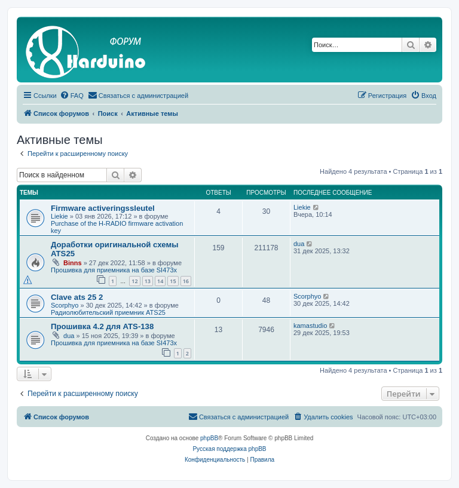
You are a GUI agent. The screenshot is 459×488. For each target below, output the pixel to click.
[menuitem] (72, 95)
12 (134, 281)
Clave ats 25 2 (77, 297)
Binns (72, 262)
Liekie (59, 216)
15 (173, 281)
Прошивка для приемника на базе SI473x (114, 270)
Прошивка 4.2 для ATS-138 (102, 326)
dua (298, 243)
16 (186, 281)
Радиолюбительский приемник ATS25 (108, 312)
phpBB (209, 438)
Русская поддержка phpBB (229, 449)
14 (160, 281)
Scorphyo (64, 305)
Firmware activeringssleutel (103, 208)
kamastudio (310, 325)
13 (148, 281)
